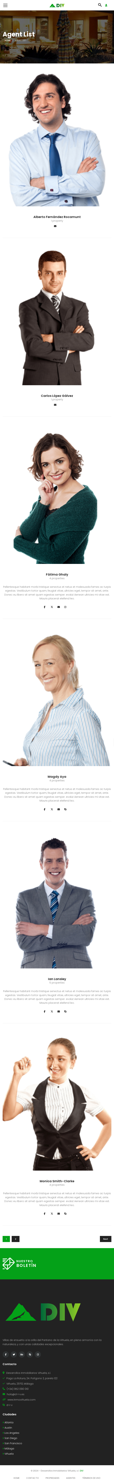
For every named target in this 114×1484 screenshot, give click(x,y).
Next (105, 1239)
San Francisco (12, 1443)
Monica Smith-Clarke (57, 1181)
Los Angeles (11, 1433)
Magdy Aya (57, 776)
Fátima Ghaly (57, 574)
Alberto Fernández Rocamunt (57, 217)
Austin (7, 1427)
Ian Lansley (57, 979)
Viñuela (8, 1453)
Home (8, 40)
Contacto (32, 1478)
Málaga (8, 1448)
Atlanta (8, 1422)
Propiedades (52, 1478)
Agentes (70, 1478)
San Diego (10, 1438)
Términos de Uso (91, 1478)
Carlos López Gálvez (57, 396)
